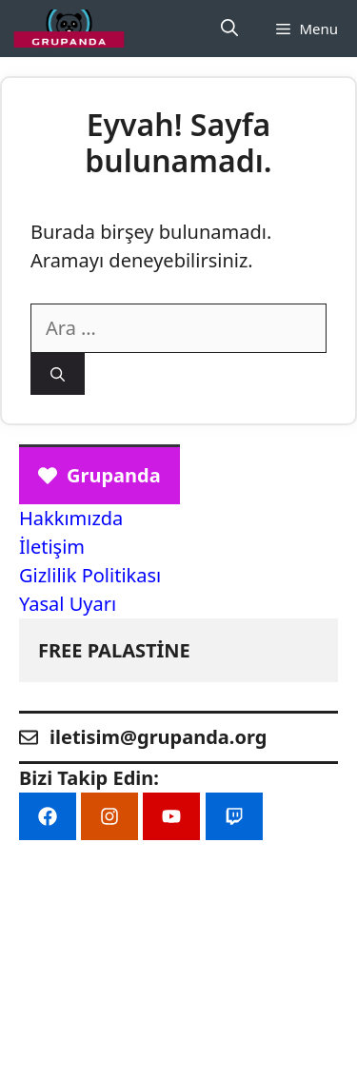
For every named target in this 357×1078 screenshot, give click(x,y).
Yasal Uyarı (67, 604)
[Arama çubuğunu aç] (229, 28)
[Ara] (57, 374)
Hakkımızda (71, 518)
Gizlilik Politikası (90, 575)
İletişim (52, 546)
